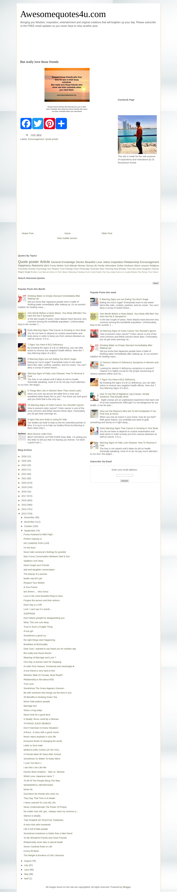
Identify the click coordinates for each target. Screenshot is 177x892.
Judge (112, 272)
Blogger (127, 887)
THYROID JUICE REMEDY (37, 723)
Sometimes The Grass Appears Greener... (45, 688)
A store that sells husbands (37, 824)
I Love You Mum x (33, 763)
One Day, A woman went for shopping (42, 662)
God (66, 265)
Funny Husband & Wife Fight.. (39, 534)
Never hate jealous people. (37, 701)
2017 (24, 496)
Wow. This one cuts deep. (36, 622)
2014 (24, 509)
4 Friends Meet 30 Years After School (42, 754)
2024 (24, 465)
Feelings (69, 269)
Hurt (49, 269)
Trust (62, 269)
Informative (110, 265)
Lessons (145, 265)
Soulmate (94, 269)
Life (95, 265)
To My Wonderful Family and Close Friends (45, 838)
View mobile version (67, 238)
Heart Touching (106, 269)
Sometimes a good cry (35, 635)
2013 (24, 513)
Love (99, 262)
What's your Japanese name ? (39, 776)
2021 (24, 478)
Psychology (41, 269)
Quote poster (51, 139)
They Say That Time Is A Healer (39, 798)
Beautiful (90, 262)
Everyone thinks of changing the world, (43, 741)
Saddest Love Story (33, 561)
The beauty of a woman (35, 574)
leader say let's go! (33, 578)
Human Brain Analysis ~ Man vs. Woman (44, 772)
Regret (21, 272)
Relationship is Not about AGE (39, 679)
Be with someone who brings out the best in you (48, 692)
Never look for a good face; (37, 714)
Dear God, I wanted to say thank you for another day (50, 648)
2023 (24, 469)
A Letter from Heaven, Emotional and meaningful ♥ (49, 666)
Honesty (32, 269)
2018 (24, 491)
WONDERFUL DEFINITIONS (38, 785)
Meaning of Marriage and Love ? (40, 657)
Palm (60, 272)
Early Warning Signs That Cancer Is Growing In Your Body (57, 330)
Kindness (129, 265)
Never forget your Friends (36, 565)
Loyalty (128, 272)
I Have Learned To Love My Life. (40, 802)
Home (68, 233)
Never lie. (28, 789)
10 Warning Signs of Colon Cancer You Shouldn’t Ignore (56, 405)
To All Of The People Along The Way (42, 780)
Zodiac (120, 265)
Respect (55, 269)
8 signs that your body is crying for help (47, 419)
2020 (24, 483)
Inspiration (117, 262)
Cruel (87, 272)
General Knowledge (63, 262)
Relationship (131, 262)
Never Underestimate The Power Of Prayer (45, 807)
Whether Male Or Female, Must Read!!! (43, 675)
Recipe (145, 272)
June (27, 869)
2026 (24, 456)
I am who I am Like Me (35, 767)
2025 (24, 461)
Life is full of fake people (36, 829)
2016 (24, 500)
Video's (155, 272)
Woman (81, 265)
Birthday (122, 269)
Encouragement (36, 139)
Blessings (73, 272)
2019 (24, 487)
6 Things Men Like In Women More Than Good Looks (54, 390)
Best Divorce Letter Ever (40, 434)
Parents (155, 269)
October (28, 526)
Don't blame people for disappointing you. (44, 618)
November (29, 522)
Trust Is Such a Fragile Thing (38, 627)
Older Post (107, 233)
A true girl (28, 631)
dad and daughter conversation (39, 569)
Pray (139, 272)
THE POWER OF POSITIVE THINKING (43, 820)
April (26, 878)
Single (27, 272)
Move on (53, 272)
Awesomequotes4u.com (63, 14)
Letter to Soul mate (33, 745)
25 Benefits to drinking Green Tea (40, 697)
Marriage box (30, 706)
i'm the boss (30, 547)
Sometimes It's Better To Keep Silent (42, 758)
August (28, 861)
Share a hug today (33, 710)
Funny (53, 265)
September (30, 530)
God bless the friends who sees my (41, 794)
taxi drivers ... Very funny (36, 591)
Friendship (22, 269)
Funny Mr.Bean (31, 851)
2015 (24, 505)
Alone (137, 265)
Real (116, 269)
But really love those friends (37, 653)
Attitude (73, 265)
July (26, 865)
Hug (108, 272)
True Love (29, 684)
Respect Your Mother (34, 583)
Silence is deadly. (32, 816)
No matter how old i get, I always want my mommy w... (51, 811)
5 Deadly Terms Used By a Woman (41, 719)
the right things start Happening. (40, 640)
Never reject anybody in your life (40, 736)
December (29, 517)
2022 (24, 474)
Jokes (106, 262)
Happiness (24, 265)
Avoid (138, 269)
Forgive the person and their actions (42, 600)
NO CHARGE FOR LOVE (36, 543)
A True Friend (30, 587)
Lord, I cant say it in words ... (38, 609)
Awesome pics (40, 265)
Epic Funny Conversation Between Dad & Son (47, 556)
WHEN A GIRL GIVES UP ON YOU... (42, 750)
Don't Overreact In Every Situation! (41, 728)
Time (150, 272)
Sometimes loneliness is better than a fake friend (48, 833)
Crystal (92, 272)
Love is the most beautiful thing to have (43, 596)
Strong (89, 265)
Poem (76, 269)
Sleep (64, 272)
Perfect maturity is (33, 539)
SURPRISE (29, 613)
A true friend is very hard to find (39, 670)
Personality (85, 269)
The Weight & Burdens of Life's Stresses (44, 855)
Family (101, 265)
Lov (122, 272)
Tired (129, 269)
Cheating (80, 272)
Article (45, 262)
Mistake (134, 272)
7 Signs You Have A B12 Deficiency (45, 344)
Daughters (146, 269)
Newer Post (28, 233)
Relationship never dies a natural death (43, 842)
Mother (60, 265)
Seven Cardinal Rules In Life (38, 846)
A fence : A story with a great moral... (42, 732)
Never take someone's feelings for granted (45, 552)
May (26, 874)
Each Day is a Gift (33, 605)
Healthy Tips (101, 272)
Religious (154, 265)
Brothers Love (36, 272)
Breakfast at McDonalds (36, 644)
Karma (118, 272)
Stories (80, 262)
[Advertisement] (75, 43)
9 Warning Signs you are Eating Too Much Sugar (52, 359)
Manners (46, 272)
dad (134, 269)
